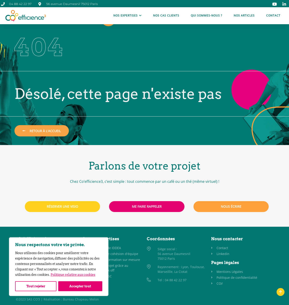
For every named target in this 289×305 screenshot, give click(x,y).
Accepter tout (80, 286)
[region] (58, 267)
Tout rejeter (35, 286)
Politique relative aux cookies (73, 275)
